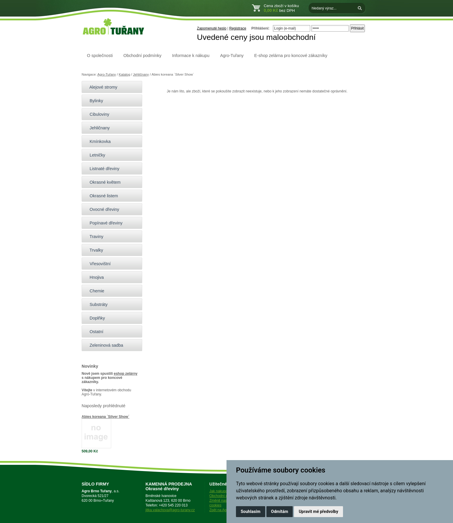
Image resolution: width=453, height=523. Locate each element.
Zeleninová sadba (104, 345)
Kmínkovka (98, 141)
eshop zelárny (125, 374)
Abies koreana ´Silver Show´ (105, 417)
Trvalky (94, 250)
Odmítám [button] (279, 511)
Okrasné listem (101, 195)
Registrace (237, 28)
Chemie (94, 291)
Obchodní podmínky (142, 55)
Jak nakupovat (220, 491)
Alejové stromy (101, 87)
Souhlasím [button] (251, 511)
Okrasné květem (103, 182)
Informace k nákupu (190, 55)
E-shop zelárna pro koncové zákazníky (290, 55)
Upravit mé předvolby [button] (318, 511)
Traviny (94, 236)
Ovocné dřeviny (102, 209)
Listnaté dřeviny (102, 168)
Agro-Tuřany (231, 55)
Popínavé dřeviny (103, 223)
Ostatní (94, 331)
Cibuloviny (97, 114)
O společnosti (100, 55)
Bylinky (94, 100)
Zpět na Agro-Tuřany (225, 510)
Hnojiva (94, 277)
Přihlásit (357, 28)
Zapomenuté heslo (211, 28)
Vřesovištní (98, 263)
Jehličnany (141, 74)
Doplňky (95, 318)
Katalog (124, 74)
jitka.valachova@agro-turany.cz (170, 510)
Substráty (96, 304)
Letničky (95, 155)
